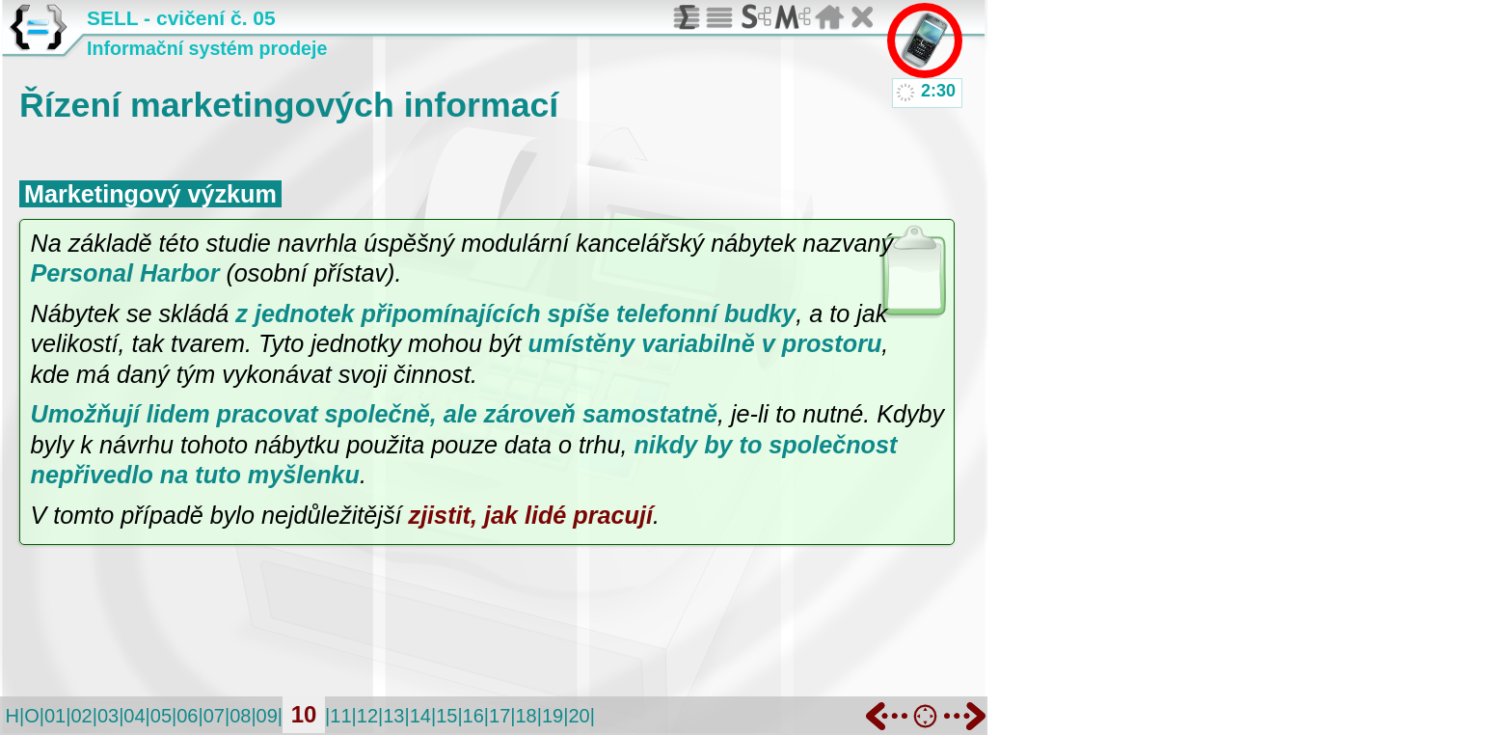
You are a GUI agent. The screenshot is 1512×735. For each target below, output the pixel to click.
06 (187, 715)
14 (420, 715)
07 (214, 715)
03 (108, 715)
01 (55, 715)
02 (81, 715)
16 (473, 715)
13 (393, 715)
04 (134, 715)
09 (267, 715)
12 (367, 715)
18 (525, 715)
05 (161, 715)
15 (446, 715)
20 (578, 715)
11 (340, 715)
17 (499, 715)
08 (240, 715)
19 (552, 715)
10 (304, 714)
